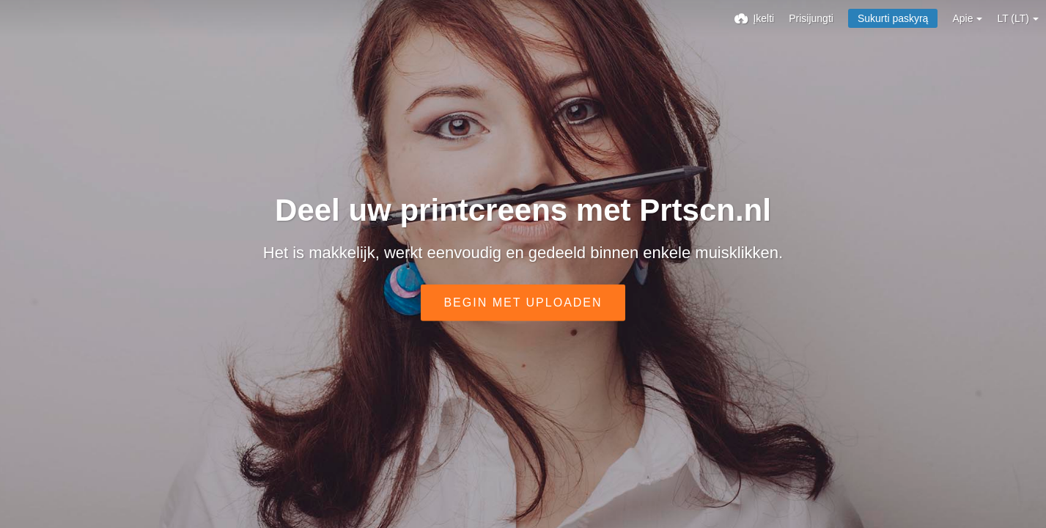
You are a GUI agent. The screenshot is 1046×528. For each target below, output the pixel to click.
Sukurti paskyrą (893, 18)
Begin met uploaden (522, 302)
